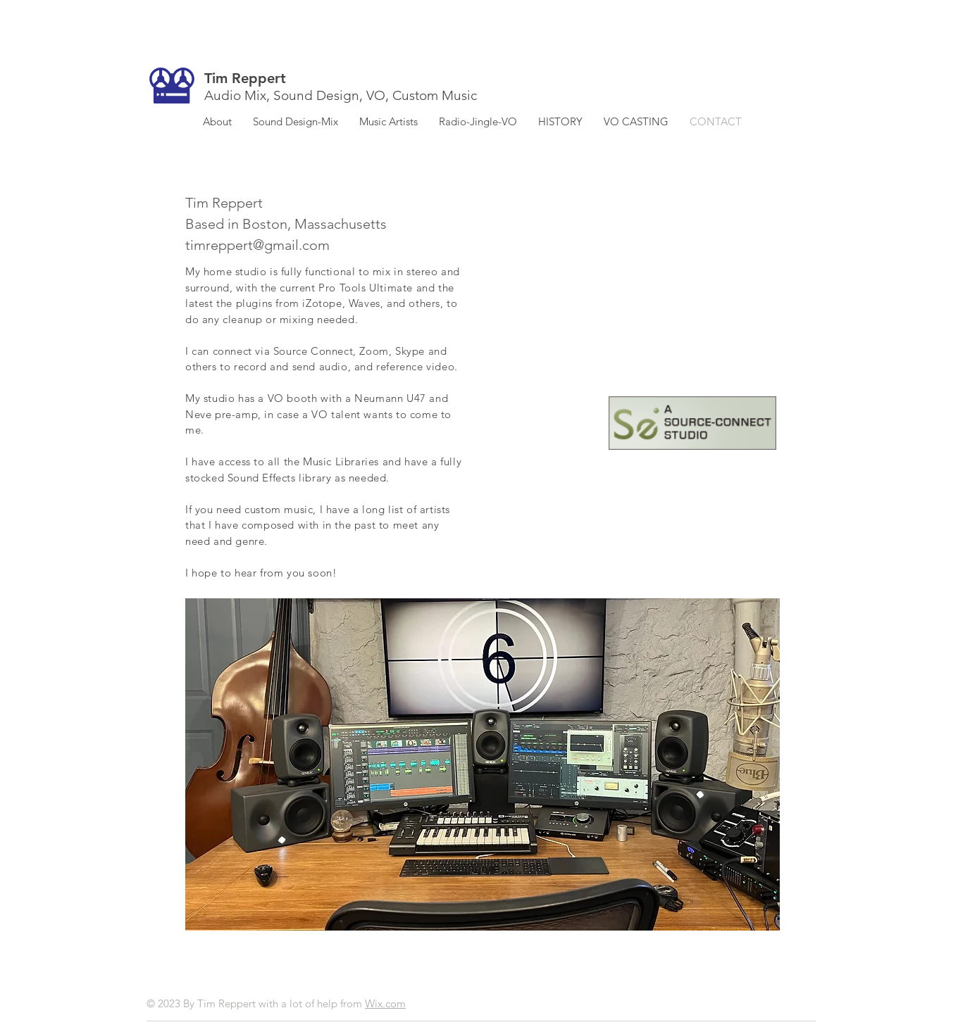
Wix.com (385, 1003)
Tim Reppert (245, 78)
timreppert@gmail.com (257, 245)
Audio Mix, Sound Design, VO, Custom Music (340, 95)
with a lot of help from (312, 1003)
